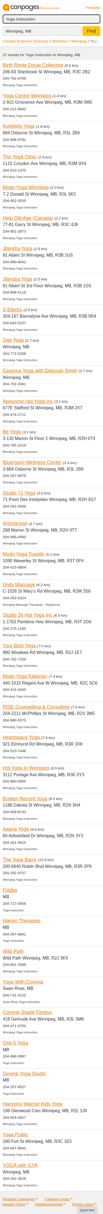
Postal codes (83, 1204)
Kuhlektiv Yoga (19, 126)
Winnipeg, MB (18, 31)
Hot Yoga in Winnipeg (26, 768)
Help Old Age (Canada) (28, 218)
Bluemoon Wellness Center (32, 462)
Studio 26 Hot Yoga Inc (27, 615)
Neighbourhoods (49, 1204)
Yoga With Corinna (23, 982)
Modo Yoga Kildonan (25, 676)
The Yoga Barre (20, 859)
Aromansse (15, 523)
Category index (56, 1199)
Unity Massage (19, 584)
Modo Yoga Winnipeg (26, 187)
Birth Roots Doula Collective (33, 65)
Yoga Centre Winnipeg (27, 95)
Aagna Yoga (16, 829)
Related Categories (19, 1199)
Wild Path (13, 951)
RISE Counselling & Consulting (36, 707)
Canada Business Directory (25, 41)
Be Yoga (12, 431)
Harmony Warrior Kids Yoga (32, 1104)
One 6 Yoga (15, 1043)
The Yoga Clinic (20, 157)
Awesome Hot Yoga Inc (28, 401)
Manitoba (59, 41)
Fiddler (10, 890)
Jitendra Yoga (17, 248)
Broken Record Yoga (25, 798)
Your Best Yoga (19, 645)
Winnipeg (79, 41)
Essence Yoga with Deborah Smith (40, 370)
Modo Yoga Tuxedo (23, 554)
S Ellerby (12, 309)
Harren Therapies (21, 920)
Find (91, 31)
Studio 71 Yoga (19, 493)
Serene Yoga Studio (24, 1073)
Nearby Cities (14, 1204)
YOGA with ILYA (20, 1165)
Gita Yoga (13, 340)
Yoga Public (15, 1134)
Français (93, 7)
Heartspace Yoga (21, 737)
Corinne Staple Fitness (27, 1012)
